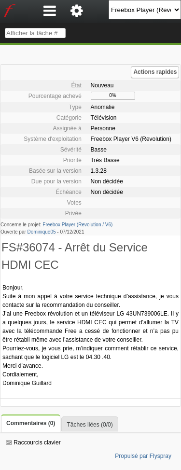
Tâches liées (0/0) (89, 424)
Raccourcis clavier (33, 442)
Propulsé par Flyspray (143, 456)
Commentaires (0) (30, 423)
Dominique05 (42, 232)
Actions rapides (155, 72)
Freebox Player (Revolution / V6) (77, 224)
